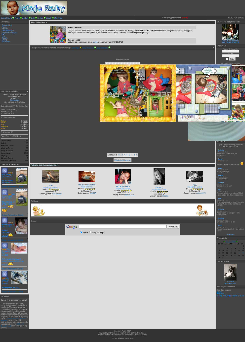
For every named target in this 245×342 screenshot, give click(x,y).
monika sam (129, 195)
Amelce (219, 292)
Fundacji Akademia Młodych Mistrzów (230, 295)
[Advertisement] (15, 67)
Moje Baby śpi (86, 187)
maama (165, 196)
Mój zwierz (58, 18)
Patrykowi (220, 294)
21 (239, 253)
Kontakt (40, 18)
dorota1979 (201, 193)
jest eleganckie (230, 283)
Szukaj (4, 40)
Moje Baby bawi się (51, 188)
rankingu (77, 48)
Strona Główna (6, 18)
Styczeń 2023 (230, 242)
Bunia (3, 123)
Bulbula (3, 121)
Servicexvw (14, 100)
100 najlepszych (8, 31)
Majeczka (4, 126)
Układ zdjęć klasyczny (122, 160)
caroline (221, 182)
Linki (33, 18)
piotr (2, 125)
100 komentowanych (9, 32)
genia (3, 128)
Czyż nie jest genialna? (230, 40)
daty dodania (89, 48)
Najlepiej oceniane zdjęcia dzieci (45, 165)
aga (219, 190)
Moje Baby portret (123, 189)
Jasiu (220, 225)
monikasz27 (57, 194)
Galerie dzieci (7, 25)
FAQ (3, 34)
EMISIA (93, 193)
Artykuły (25, 18)
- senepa (131, 71)
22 (243, 253)
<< (119, 155)
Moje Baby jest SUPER (230, 42)
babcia (10, 173)
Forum (17, 18)
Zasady (48, 18)
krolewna (230, 281)
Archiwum (230, 234)
